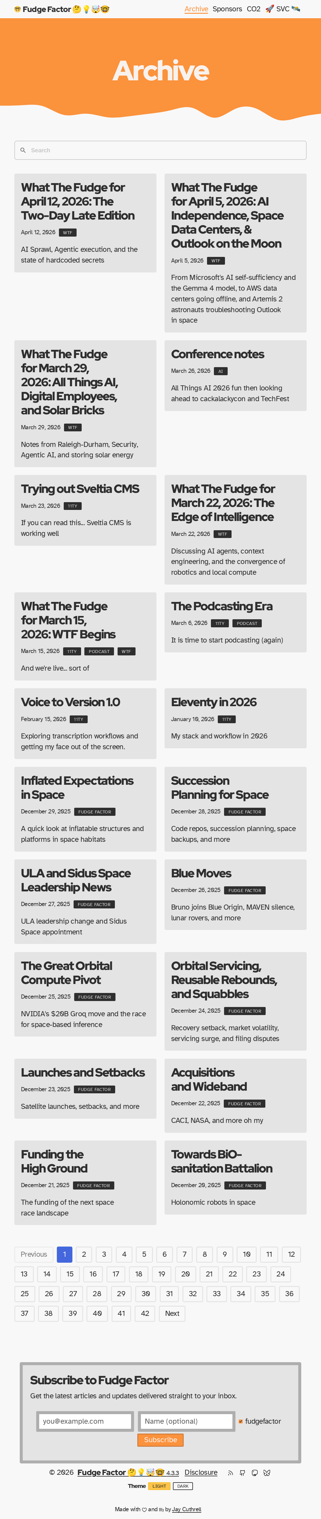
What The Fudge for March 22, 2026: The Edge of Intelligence (223, 502)
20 (185, 1274)
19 (161, 1274)
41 (121, 1313)
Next (172, 1313)
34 (241, 1294)
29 (121, 1294)
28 (97, 1294)
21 (209, 1274)
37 (24, 1313)
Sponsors (227, 9)
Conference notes (217, 353)
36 (289, 1294)
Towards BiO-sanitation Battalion (221, 1160)
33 (217, 1294)
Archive (196, 9)
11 (269, 1254)
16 (93, 1274)
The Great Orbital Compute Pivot (66, 972)
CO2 (254, 9)
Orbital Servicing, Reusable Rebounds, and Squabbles (224, 979)
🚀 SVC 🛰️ (283, 9)
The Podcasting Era (222, 605)
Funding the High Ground (54, 1160)
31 (169, 1294)
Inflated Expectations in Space (77, 787)
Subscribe (160, 1440)
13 (24, 1274)
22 (233, 1274)
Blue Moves (201, 872)
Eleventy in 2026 (214, 701)
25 (25, 1294)
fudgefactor (263, 1421)
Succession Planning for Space (220, 787)
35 (265, 1294)
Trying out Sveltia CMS (80, 488)
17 (115, 1274)
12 (291, 1254)
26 (49, 1294)
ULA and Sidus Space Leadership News (76, 879)
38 (48, 1313)
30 (146, 1294)
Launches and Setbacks (82, 1072)
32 (193, 1294)
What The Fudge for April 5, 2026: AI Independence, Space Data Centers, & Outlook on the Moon (227, 215)
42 (145, 1313)
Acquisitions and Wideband (209, 1079)
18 (138, 1274)
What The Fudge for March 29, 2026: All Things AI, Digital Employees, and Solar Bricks (69, 381)
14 (47, 1274)
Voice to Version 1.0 (70, 701)
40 (97, 1313)
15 (70, 1274)
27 (73, 1294)
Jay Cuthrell (186, 1509)
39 (73, 1313)
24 (280, 1274)
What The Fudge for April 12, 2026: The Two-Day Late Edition (77, 201)
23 (256, 1274)
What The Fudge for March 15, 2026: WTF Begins (68, 619)
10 (246, 1254)
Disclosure (201, 1472)
